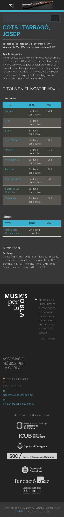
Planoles (10, 169)
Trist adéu (10, 198)
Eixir (7, 121)
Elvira (8, 130)
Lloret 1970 (11, 150)
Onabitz (19, 511)
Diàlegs (9, 111)
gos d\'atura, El (13, 140)
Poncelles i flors (13, 179)
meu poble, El (12, 159)
